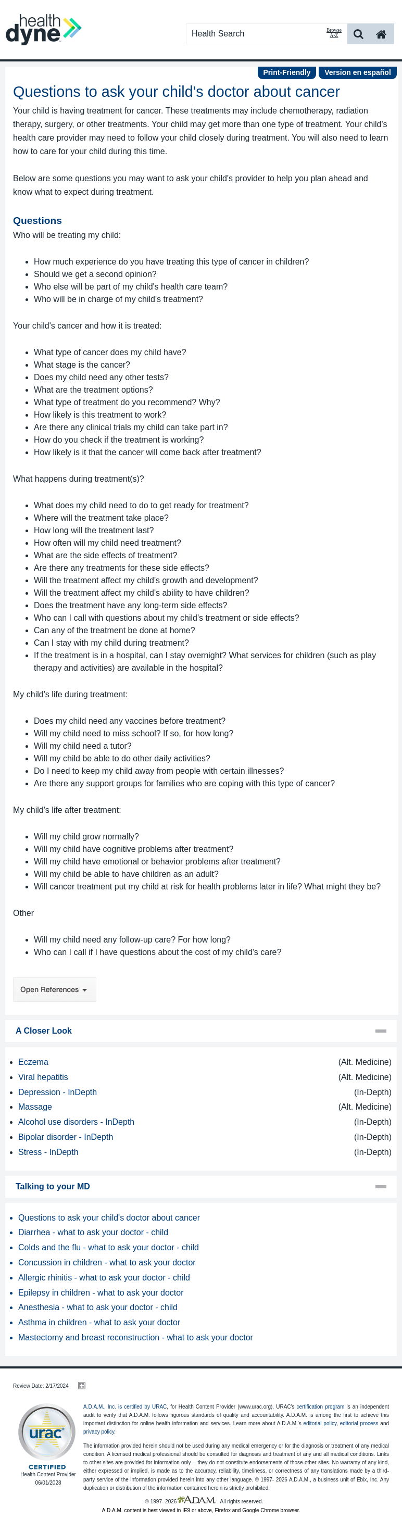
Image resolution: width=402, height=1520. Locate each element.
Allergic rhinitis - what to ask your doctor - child (104, 1277)
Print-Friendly (286, 72)
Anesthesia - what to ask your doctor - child (98, 1307)
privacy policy (98, 1432)
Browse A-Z (334, 33)
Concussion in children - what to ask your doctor (107, 1262)
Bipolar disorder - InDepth (65, 1137)
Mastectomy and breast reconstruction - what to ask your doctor (135, 1337)
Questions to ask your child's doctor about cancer (109, 1217)
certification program (321, 1407)
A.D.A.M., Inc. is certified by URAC (125, 1407)
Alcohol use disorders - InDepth (76, 1121)
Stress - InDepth (48, 1152)
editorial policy (320, 1423)
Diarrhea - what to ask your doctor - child (93, 1232)
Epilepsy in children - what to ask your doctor (100, 1292)
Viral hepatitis (43, 1077)
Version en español (357, 72)
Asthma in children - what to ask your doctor (99, 1322)
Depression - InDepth (57, 1092)
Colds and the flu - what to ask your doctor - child (108, 1247)
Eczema (33, 1062)
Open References (54, 989)
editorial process (359, 1423)
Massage (35, 1106)
